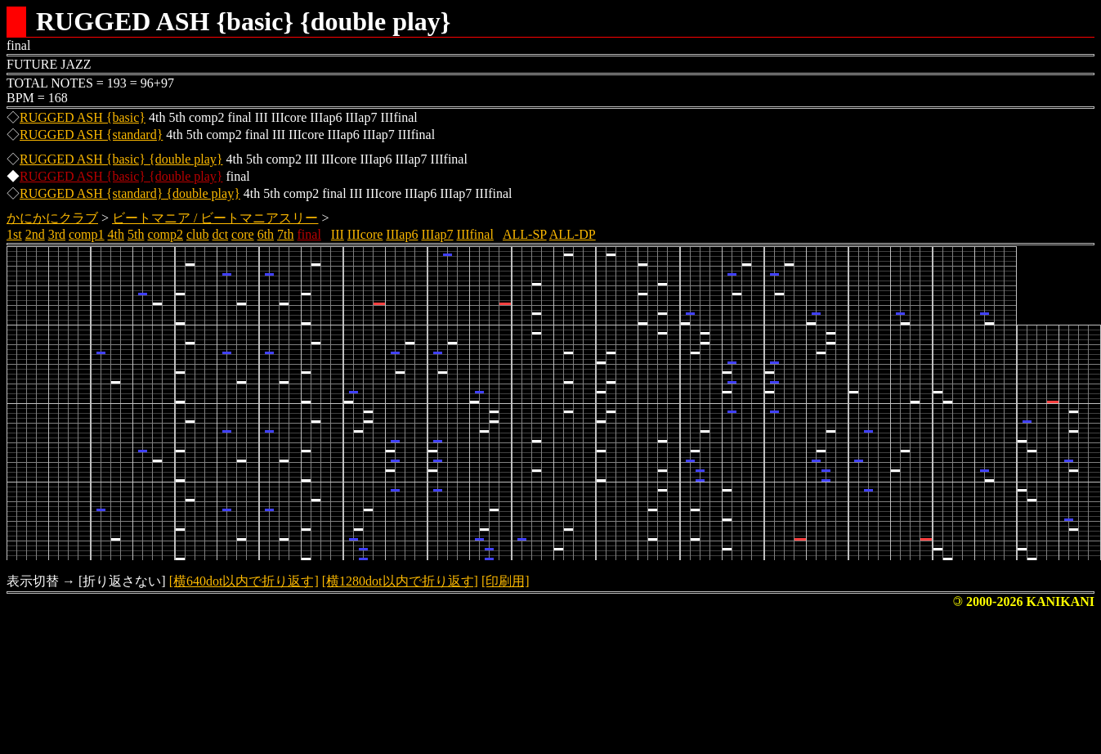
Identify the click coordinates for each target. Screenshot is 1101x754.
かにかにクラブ (52, 218)
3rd (56, 234)
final (309, 234)
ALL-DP (572, 234)
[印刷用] (505, 581)
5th (136, 234)
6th (265, 234)
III (337, 234)
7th (285, 234)
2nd (35, 234)
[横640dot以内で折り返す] (244, 581)
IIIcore (365, 234)
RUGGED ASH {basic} (82, 117)
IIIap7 (437, 234)
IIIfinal (475, 234)
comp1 (87, 234)
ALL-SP (525, 234)
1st (14, 234)
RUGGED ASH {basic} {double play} (121, 159)
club (197, 234)
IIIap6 (402, 234)
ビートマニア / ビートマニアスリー (215, 218)
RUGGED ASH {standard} (91, 134)
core (242, 234)
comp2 (165, 234)
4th (116, 234)
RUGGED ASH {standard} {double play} (130, 193)
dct (221, 234)
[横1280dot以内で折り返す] (400, 581)
